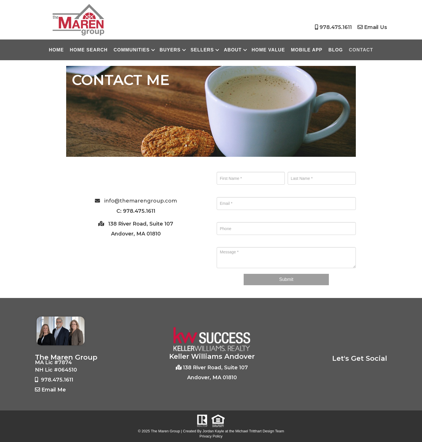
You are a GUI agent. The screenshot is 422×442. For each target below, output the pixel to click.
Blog (335, 49)
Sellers (202, 49)
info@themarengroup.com (140, 201)
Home (56, 49)
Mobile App (307, 49)
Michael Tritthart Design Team (259, 431)
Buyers (170, 49)
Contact (361, 49)
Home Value (268, 49)
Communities (132, 49)
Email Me (53, 390)
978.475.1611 (335, 27)
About (233, 49)
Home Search (89, 49)
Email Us (375, 27)
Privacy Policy (211, 436)
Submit (286, 279)
